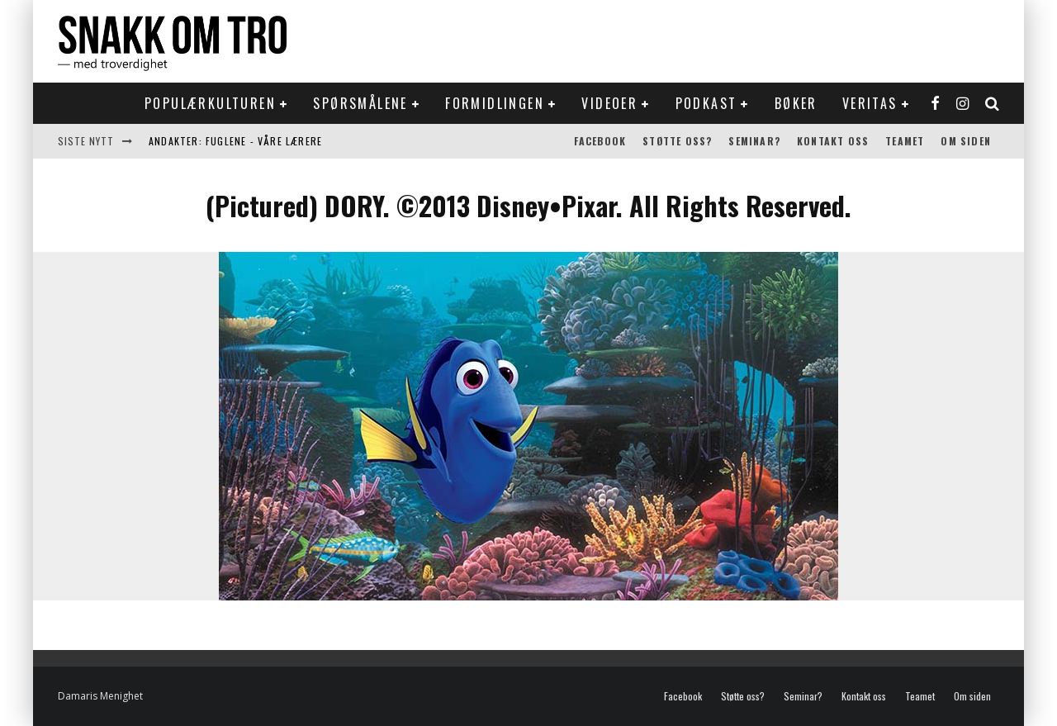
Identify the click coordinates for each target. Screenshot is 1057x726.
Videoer (609, 103)
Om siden (966, 141)
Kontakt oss (833, 141)
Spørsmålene (360, 103)
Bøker (796, 103)
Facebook (600, 141)
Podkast (706, 103)
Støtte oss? (677, 141)
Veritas (870, 103)
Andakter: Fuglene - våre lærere (235, 141)
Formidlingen (494, 103)
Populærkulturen (210, 103)
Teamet (904, 141)
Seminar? (754, 141)
